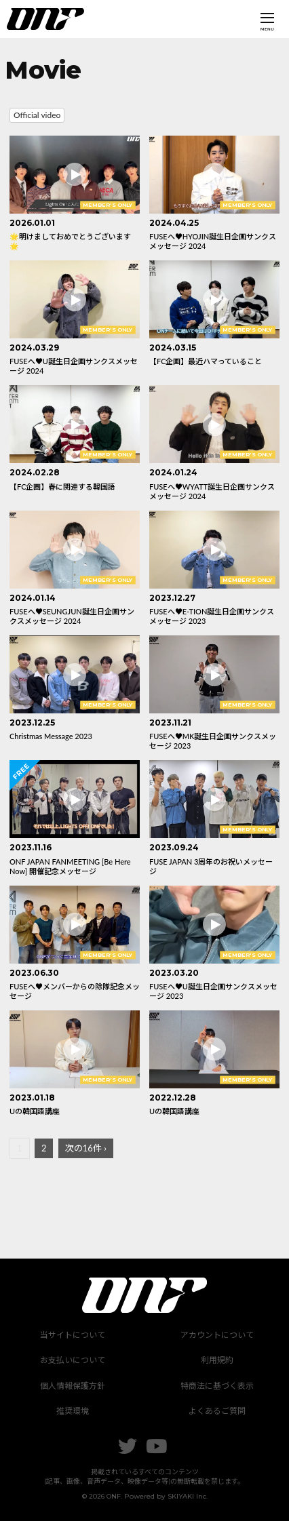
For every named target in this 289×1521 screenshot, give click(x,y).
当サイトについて (72, 1335)
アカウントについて (217, 1335)
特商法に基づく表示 (217, 1386)
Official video (37, 115)
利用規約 (217, 1360)
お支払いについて (72, 1360)
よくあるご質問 (217, 1411)
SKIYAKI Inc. (188, 1496)
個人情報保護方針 (72, 1386)
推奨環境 (72, 1411)
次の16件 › (86, 1148)
